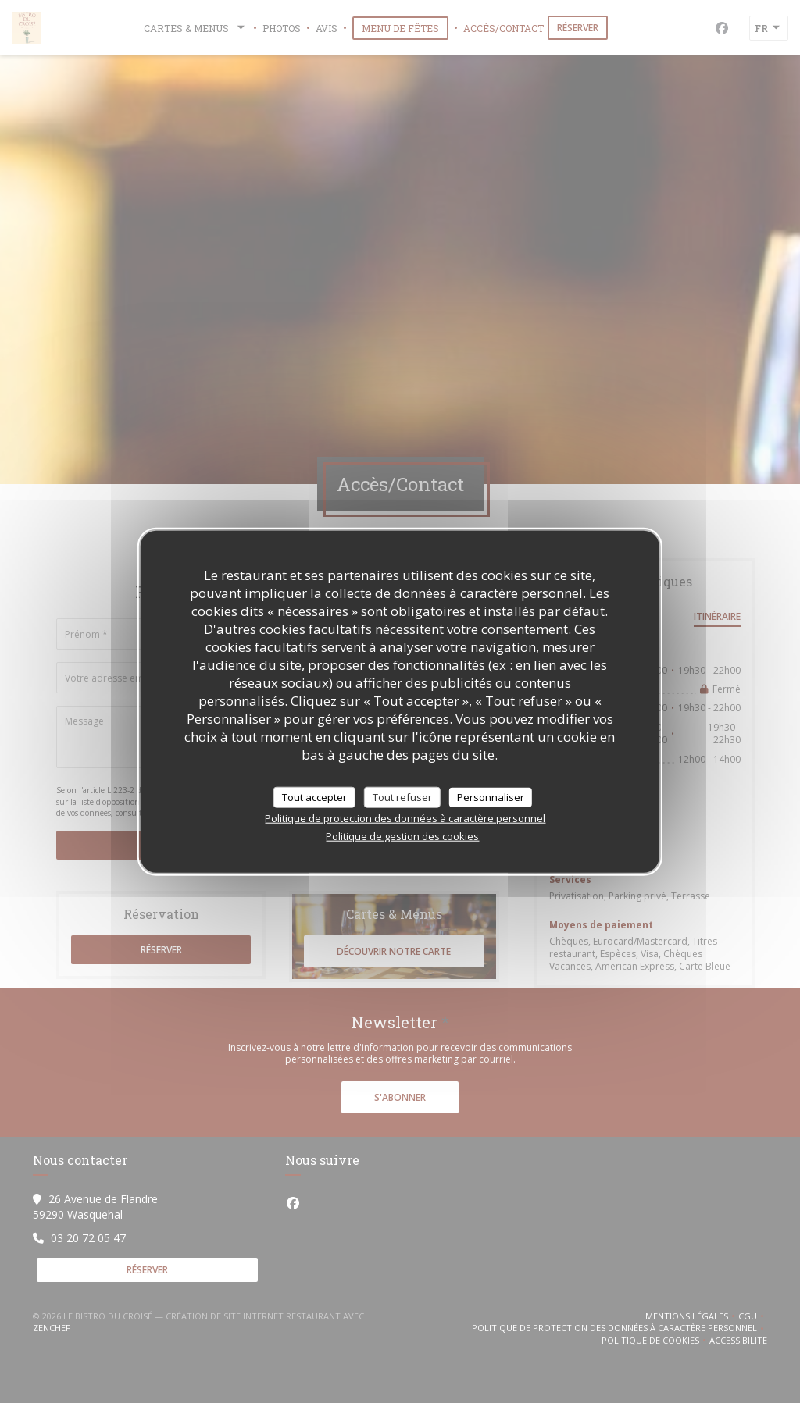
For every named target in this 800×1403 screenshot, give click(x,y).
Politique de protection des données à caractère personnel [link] (405, 818)
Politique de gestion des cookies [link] (402, 836)
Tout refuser (402, 796)
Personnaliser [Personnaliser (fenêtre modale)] (490, 796)
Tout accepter (314, 796)
